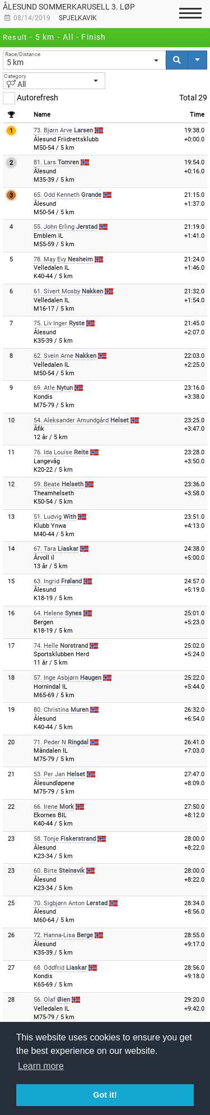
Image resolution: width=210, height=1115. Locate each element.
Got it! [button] (104, 1094)
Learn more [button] (41, 1066)
